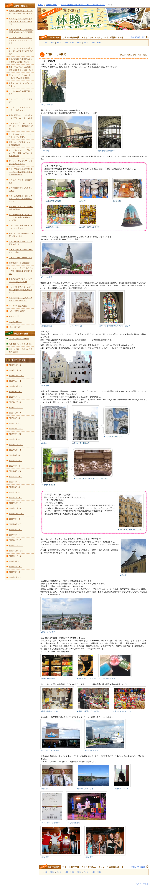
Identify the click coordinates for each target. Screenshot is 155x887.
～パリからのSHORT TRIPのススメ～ (20, 92)
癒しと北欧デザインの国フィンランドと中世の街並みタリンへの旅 (20, 217)
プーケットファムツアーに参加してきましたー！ (20, 162)
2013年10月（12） (16, 386)
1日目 (45, 42)
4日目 (66, 42)
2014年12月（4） (16, 370)
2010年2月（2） (15, 492)
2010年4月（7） (15, 482)
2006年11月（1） (16, 545)
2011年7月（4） (15, 461)
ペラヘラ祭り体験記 (17, 311)
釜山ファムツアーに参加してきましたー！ (20, 84)
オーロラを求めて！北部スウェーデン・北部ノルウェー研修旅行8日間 (20, 153)
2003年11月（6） (16, 556)
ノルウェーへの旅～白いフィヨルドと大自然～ (20, 226)
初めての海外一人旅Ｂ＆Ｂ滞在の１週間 (20, 350)
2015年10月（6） (16, 365)
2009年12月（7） (16, 503)
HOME (40, 5)
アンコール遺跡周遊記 (18, 306)
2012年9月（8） (15, 418)
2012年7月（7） (15, 423)
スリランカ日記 (15, 322)
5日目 (72, 42)
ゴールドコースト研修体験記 (20, 258)
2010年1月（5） (15, 498)
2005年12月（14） (16, 551)
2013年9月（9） (15, 392)
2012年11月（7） (16, 408)
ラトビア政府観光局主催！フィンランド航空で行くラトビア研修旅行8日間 (20, 172)
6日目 (79, 42)
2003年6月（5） (15, 567)
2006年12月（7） (16, 540)
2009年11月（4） (16, 508)
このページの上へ (143, 884)
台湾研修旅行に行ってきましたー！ (20, 189)
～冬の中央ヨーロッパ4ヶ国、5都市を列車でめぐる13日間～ (21, 31)
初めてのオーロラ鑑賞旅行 (20, 263)
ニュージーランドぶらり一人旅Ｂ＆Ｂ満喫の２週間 (20, 299)
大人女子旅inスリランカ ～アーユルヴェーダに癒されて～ (21, 12)
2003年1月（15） (16, 577)
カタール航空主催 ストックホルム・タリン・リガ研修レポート (83, 5)
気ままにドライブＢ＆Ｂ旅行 (20, 344)
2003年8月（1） (15, 561)
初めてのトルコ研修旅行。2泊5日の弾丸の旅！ (21, 234)
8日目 (93, 42)
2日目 (52, 42)
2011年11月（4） (16, 445)
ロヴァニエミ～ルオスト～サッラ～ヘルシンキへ (20, 108)
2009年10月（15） (16, 514)
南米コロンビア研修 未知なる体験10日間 (20, 143)
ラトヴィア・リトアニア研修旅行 (20, 100)
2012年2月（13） (16, 434)
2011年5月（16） (16, 471)
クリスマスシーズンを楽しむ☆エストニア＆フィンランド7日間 (21, 40)
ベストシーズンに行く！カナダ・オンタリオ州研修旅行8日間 (21, 126)
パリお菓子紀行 (15, 327)
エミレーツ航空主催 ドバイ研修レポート (20, 242)
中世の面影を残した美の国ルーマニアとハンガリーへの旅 (20, 116)
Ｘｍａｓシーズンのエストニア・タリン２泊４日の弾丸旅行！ (20, 21)
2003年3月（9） (15, 572)
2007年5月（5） (15, 530)
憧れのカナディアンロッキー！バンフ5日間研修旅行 (20, 76)
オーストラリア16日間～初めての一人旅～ (21, 251)
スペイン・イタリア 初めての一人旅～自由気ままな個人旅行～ (21, 271)
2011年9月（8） (15, 455)
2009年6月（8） (15, 519)
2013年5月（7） (15, 397)
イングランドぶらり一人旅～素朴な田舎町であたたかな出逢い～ (20, 290)
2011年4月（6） (15, 476)
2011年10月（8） (16, 450)
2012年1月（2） (15, 439)
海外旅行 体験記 (51, 5)
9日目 (99, 42)
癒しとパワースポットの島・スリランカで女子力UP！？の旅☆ (21, 51)
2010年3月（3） (15, 487)
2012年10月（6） (16, 413)
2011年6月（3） (15, 466)
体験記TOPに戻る (138, 37)
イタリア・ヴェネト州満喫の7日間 (21, 181)
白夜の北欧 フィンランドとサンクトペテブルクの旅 (21, 280)
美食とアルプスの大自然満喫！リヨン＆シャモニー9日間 (21, 68)
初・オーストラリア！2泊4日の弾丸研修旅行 (21, 208)
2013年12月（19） (16, 376)
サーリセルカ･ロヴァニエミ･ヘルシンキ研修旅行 (20, 135)
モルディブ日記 (15, 316)
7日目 (86, 42)
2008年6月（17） (16, 524)
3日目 (59, 42)
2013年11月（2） (16, 381)
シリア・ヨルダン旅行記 (19, 339)
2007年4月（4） (15, 535)
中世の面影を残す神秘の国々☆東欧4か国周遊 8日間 (20, 60)
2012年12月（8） (16, 402)
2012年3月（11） (16, 429)
